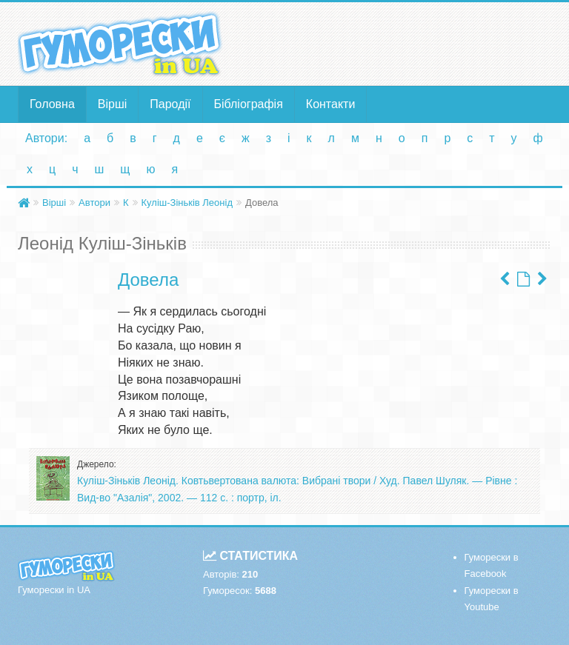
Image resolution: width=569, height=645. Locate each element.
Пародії (170, 104)
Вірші (112, 104)
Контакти (331, 104)
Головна (52, 104)
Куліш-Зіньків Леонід (187, 202)
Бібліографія (248, 104)
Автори (94, 202)
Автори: (46, 138)
